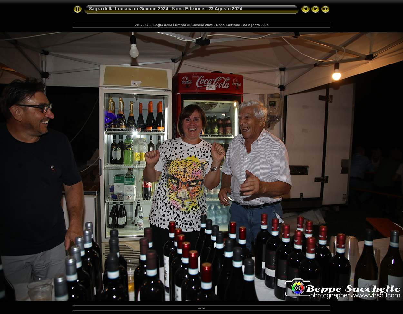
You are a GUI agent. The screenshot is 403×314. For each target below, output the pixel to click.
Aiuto (201, 308)
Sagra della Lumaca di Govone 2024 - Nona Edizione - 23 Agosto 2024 (165, 8)
